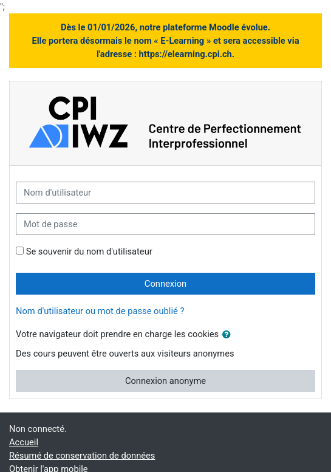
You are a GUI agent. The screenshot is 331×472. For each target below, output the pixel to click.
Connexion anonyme (165, 380)
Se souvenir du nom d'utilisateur (89, 251)
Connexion (165, 283)
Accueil (23, 442)
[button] (229, 334)
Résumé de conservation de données (82, 455)
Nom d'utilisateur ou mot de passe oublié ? (100, 311)
